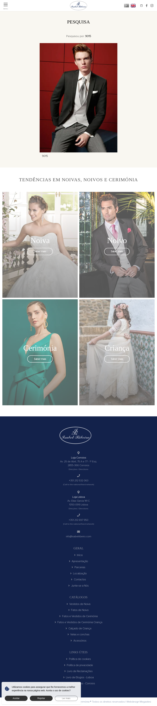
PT (126, 5)
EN (133, 5)
